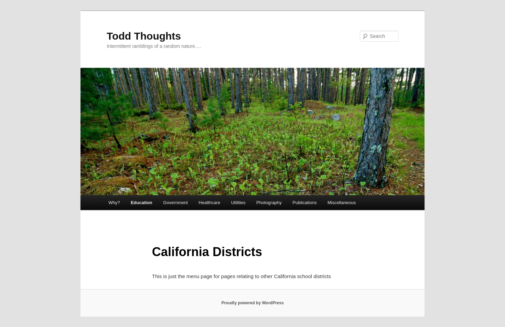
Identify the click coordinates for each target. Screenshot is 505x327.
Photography (269, 202)
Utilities (238, 202)
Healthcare (209, 202)
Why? (114, 202)
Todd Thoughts (144, 36)
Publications (304, 202)
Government (175, 202)
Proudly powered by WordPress (252, 302)
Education (141, 202)
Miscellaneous (341, 202)
